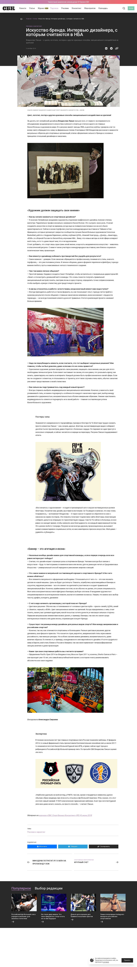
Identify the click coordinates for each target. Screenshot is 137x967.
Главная (28, 19)
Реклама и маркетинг (34, 26)
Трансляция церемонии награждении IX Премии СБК (68, 2)
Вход (131, 8)
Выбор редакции (49, 888)
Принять (127, 960)
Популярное (21, 888)
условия (106, 962)
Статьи (35, 19)
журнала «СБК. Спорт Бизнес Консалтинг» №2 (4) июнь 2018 (65, 815)
